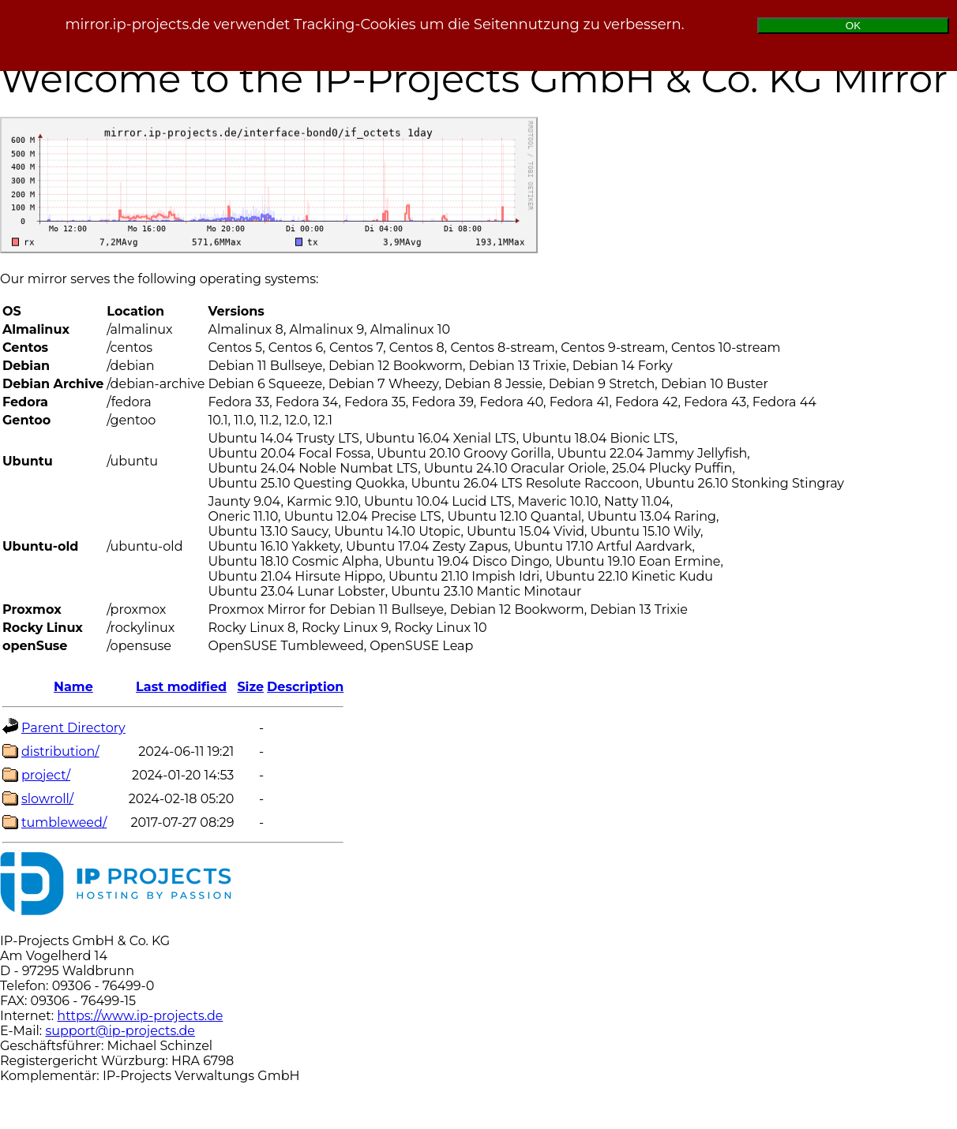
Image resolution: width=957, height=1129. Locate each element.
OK (853, 26)
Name (73, 686)
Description (305, 686)
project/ (45, 775)
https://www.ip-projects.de (140, 1015)
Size (250, 686)
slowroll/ (47, 798)
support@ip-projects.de (120, 1030)
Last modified (181, 686)
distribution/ (60, 751)
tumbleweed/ (64, 822)
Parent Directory (73, 727)
